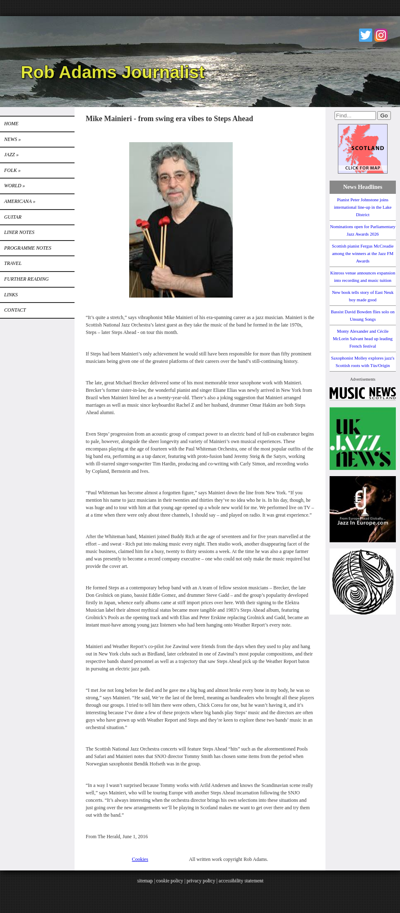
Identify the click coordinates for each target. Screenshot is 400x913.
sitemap (144, 880)
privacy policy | (202, 880)
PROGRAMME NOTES (27, 248)
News (12, 139)
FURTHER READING (26, 279)
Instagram (381, 35)
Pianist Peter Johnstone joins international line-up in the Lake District (362, 207)
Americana (19, 201)
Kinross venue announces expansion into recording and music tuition (362, 276)
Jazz (11, 154)
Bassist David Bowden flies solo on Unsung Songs (363, 315)
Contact (15, 310)
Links (11, 295)
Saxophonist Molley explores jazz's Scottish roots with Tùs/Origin (363, 361)
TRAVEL (13, 263)
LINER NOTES (19, 232)
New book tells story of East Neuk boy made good (363, 296)
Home (11, 123)
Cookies (140, 859)
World (14, 185)
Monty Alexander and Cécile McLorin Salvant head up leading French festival (363, 338)
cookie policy (169, 880)
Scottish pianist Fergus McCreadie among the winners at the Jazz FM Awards (363, 253)
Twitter (365, 35)
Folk (12, 170)
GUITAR (13, 217)
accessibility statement (240, 880)
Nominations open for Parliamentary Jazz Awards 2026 (362, 230)
